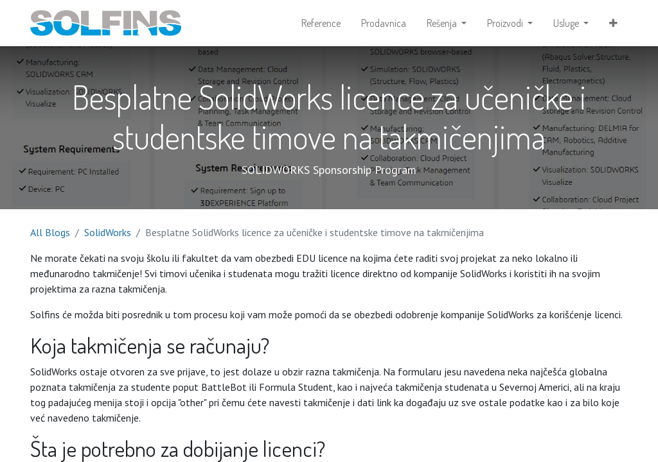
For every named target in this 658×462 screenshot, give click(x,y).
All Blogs (50, 232)
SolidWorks (107, 232)
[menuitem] (321, 23)
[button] (613, 23)
